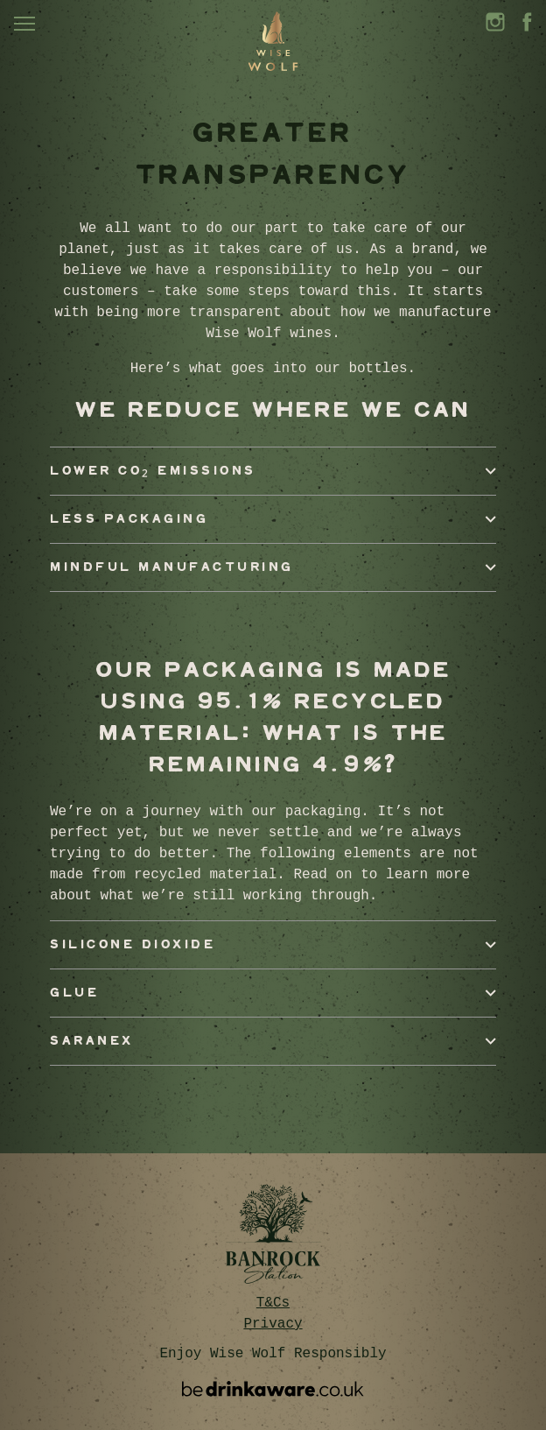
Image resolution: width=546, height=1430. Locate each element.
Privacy (272, 1324)
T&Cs (273, 1303)
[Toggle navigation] (24, 24)
